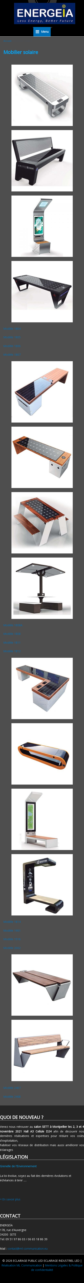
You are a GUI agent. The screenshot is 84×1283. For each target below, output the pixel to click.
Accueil (7, 40)
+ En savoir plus (10, 1199)
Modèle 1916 (12, 939)
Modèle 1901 (12, 930)
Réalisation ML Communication (22, 1265)
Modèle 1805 (12, 337)
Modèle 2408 (12, 1097)
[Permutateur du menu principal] (42, 31)
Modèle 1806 (12, 346)
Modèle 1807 (12, 354)
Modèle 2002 (12, 948)
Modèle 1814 (12, 922)
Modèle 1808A (12, 625)
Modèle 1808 (12, 634)
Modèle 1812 (12, 651)
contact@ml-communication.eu (28, 1248)
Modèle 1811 (12, 642)
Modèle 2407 (12, 1088)
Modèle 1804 (12, 329)
